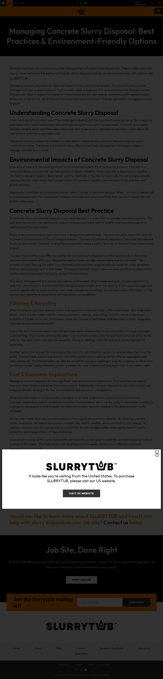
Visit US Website (81, 493)
